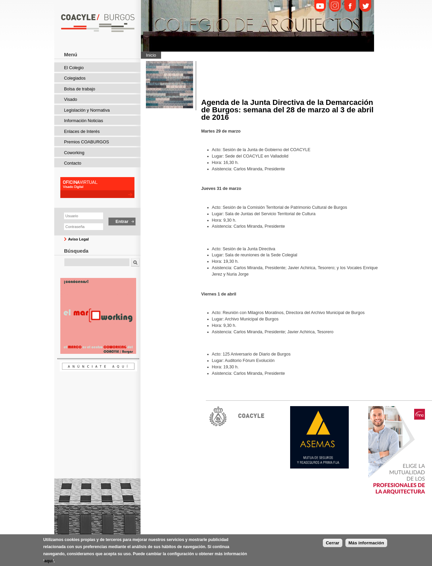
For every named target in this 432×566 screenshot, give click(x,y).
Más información (366, 545)
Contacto (72, 163)
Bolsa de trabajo (79, 88)
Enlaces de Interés (82, 131)
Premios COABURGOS (86, 141)
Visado (70, 99)
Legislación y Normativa (87, 110)
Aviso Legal (78, 239)
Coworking (74, 152)
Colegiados (75, 78)
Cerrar (332, 545)
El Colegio (74, 67)
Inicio (151, 55)
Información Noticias (83, 120)
